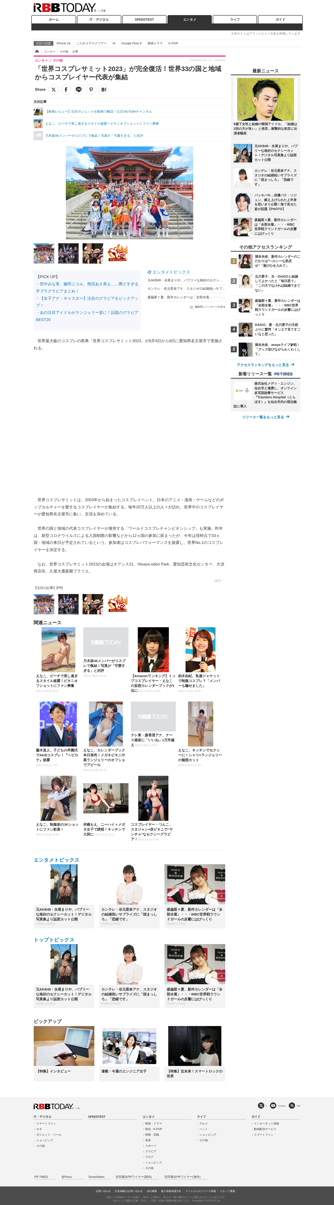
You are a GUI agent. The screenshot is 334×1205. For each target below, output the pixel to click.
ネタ (39, 1129)
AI (114, 43)
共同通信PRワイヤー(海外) (182, 1177)
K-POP (173, 43)
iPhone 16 (64, 43)
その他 (40, 1145)
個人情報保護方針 (171, 1191)
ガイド (280, 19)
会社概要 (152, 1191)
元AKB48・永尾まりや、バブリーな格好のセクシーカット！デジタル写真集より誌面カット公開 (218, 280)
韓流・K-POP (153, 1129)
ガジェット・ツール (48, 1134)
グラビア (150, 1151)
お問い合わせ (103, 1191)
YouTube (282, 1106)
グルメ (203, 1123)
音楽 (148, 1140)
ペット (203, 1129)
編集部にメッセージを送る (210, 306)
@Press (66, 1177)
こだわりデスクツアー (92, 43)
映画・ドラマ (153, 1123)
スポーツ (150, 1145)
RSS (299, 1106)
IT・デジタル (99, 19)
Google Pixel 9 (131, 43)
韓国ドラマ (155, 43)
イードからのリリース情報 (200, 1191)
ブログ (149, 1157)
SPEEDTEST (144, 19)
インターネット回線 (266, 1123)
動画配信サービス (265, 1129)
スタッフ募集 (227, 1191)
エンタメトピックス (171, 272)
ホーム (54, 19)
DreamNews (97, 1177)
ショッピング (44, 1140)
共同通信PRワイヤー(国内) (134, 1177)
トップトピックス (54, 939)
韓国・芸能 (152, 1134)
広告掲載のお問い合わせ (129, 1191)
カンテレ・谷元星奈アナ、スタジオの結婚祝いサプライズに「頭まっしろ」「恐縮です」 (212, 288)
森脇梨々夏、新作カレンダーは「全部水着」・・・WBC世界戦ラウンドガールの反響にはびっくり (220, 297)
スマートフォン (46, 1123)
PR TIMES (41, 1177)
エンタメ (189, 19)
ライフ (235, 19)
